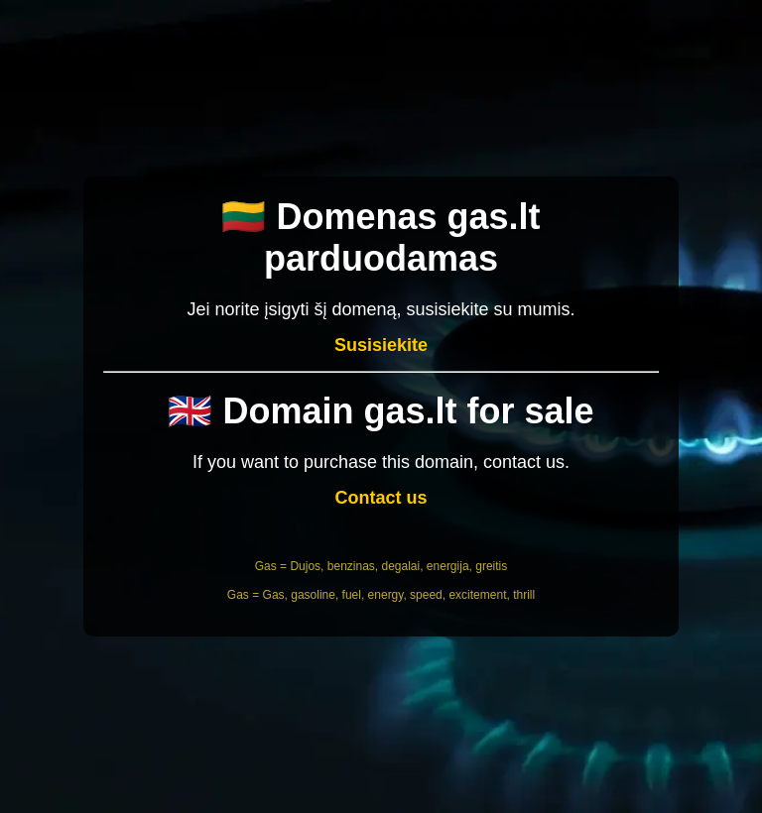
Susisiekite (381, 345)
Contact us (380, 498)
